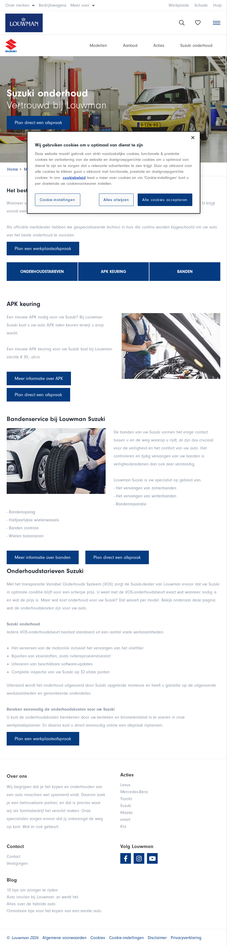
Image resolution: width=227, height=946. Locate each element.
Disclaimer (157, 937)
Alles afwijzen (116, 199)
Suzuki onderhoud (196, 45)
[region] (113, 172)
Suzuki (125, 805)
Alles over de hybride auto (31, 904)
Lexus (125, 785)
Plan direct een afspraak (38, 122)
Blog (12, 880)
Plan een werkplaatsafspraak (43, 248)
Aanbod (130, 45)
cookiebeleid (74, 177)
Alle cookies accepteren (165, 199)
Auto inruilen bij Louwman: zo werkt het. (43, 897)
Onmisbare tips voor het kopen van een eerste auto (54, 910)
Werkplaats (179, 5)
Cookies (97, 937)
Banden (185, 271)
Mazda (126, 812)
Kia (123, 826)
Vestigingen (17, 863)
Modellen (98, 45)
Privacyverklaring (186, 937)
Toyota (126, 798)
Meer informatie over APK (39, 378)
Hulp (217, 5)
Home (12, 169)
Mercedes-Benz (134, 791)
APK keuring (113, 271)
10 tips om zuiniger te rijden (32, 890)
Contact (13, 856)
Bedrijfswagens (52, 5)
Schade (201, 5)
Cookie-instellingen (57, 199)
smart (125, 819)
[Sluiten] (193, 138)
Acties (158, 45)
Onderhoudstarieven (42, 271)
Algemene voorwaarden (64, 937)
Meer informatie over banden (43, 557)
